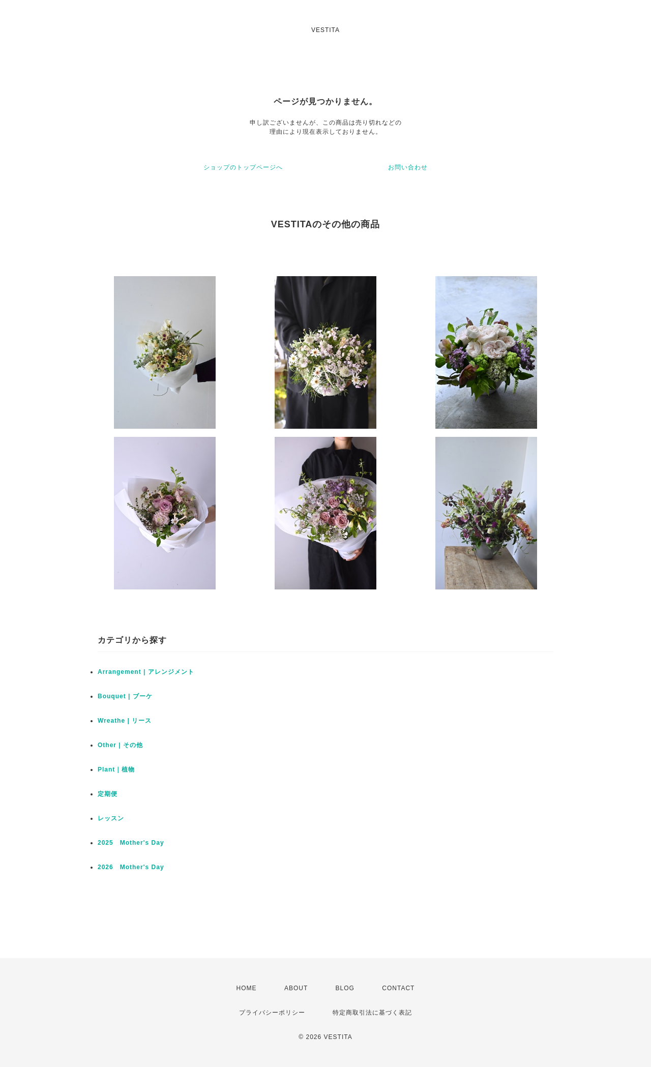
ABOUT (296, 988)
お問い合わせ (408, 167)
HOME (246, 988)
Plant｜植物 (116, 769)
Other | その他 (120, 745)
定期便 (107, 793)
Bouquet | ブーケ (125, 696)
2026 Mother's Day (131, 867)
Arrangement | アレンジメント (146, 671)
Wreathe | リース (125, 720)
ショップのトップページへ (243, 167)
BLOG (345, 988)
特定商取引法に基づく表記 (372, 1012)
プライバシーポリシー (272, 1012)
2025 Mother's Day (131, 842)
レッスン (111, 818)
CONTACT (398, 988)
